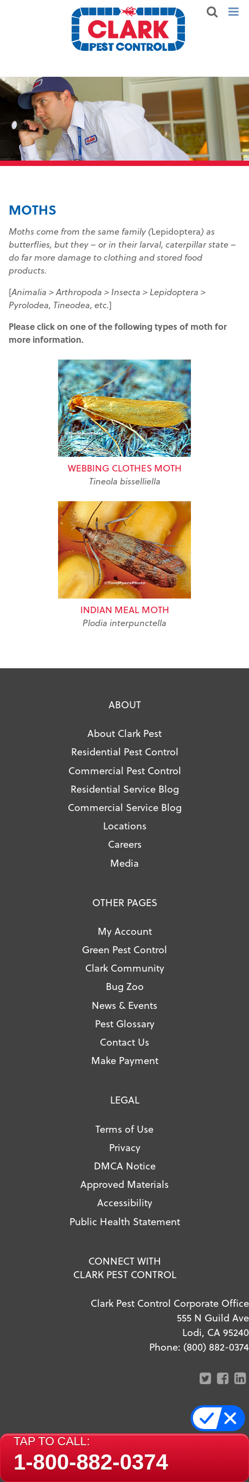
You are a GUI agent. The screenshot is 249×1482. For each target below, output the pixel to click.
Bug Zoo (125, 986)
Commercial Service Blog (125, 807)
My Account (125, 930)
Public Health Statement (124, 1221)
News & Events (124, 1005)
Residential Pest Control (124, 751)
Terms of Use (124, 1128)
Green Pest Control (124, 949)
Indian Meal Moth (124, 609)
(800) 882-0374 (216, 1346)
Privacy (125, 1147)
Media (124, 862)
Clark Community (124, 967)
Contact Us (124, 1041)
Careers (125, 843)
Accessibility (124, 1202)
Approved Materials (124, 1184)
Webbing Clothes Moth (125, 468)
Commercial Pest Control (124, 770)
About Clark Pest (124, 733)
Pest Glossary (125, 1023)
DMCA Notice (125, 1165)
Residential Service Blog (125, 788)
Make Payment (124, 1060)
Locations (124, 825)
